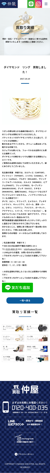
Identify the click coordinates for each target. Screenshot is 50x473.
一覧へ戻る (25, 300)
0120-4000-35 (11, 249)
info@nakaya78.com (33, 249)
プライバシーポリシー (26, 454)
